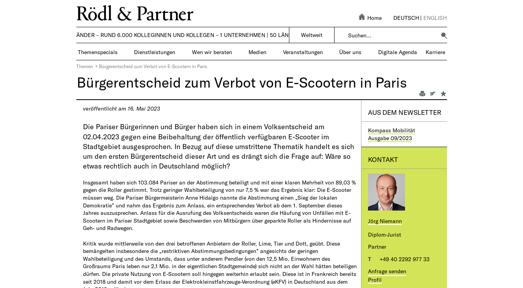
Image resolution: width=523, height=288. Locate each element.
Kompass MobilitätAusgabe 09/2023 (391, 134)
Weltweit (311, 35)
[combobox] (392, 35)
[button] (444, 35)
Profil (375, 279)
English (435, 17)
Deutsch (406, 17)
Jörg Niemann (385, 221)
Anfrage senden (387, 271)
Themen (84, 66)
